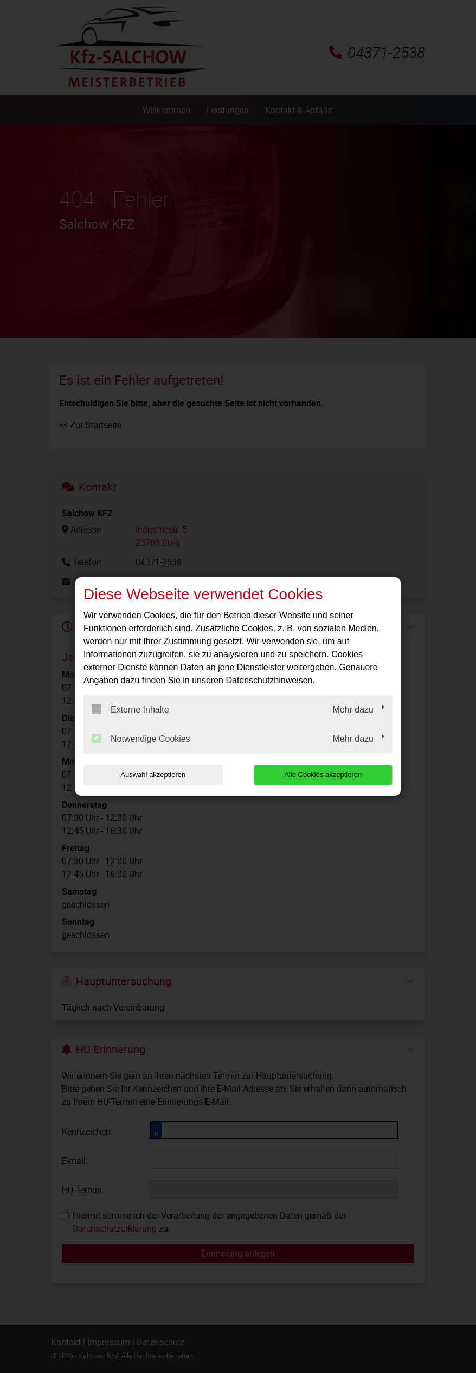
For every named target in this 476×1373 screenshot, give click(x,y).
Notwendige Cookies (141, 738)
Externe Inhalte (130, 709)
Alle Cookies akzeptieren (323, 774)
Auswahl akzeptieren (152, 774)
